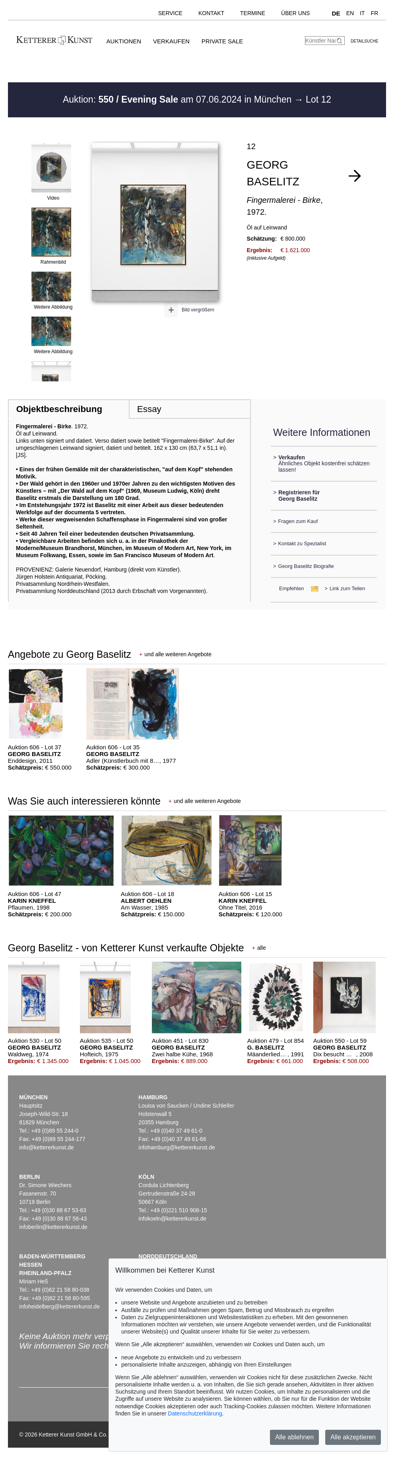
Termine (252, 13)
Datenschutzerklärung (195, 1413)
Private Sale (222, 41)
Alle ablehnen (294, 1437)
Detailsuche (364, 41)
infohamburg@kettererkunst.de (176, 1147)
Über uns (295, 13)
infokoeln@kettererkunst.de (172, 1218)
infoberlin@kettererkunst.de (53, 1227)
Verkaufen (171, 41)
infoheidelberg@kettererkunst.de (59, 1306)
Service (170, 13)
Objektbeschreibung (59, 409)
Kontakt (211, 13)
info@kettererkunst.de (46, 1147)
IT (362, 13)
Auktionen (124, 41)
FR (374, 13)
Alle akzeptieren (353, 1437)
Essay (149, 409)
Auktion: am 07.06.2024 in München (178, 99)
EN (350, 13)
